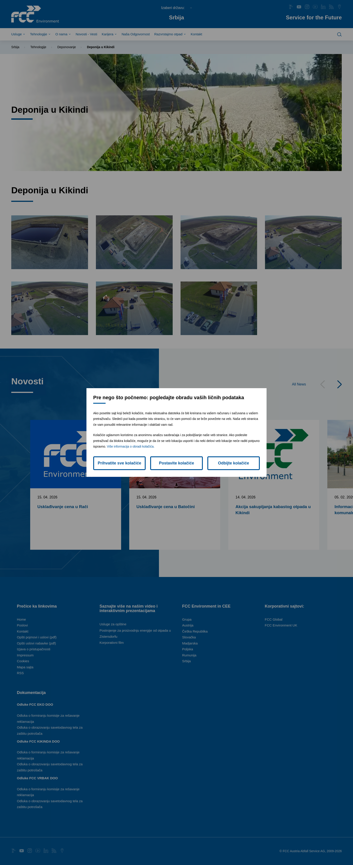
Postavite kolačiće (176, 463)
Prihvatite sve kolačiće (119, 463)
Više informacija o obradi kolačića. (130, 446)
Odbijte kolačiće (233, 463)
